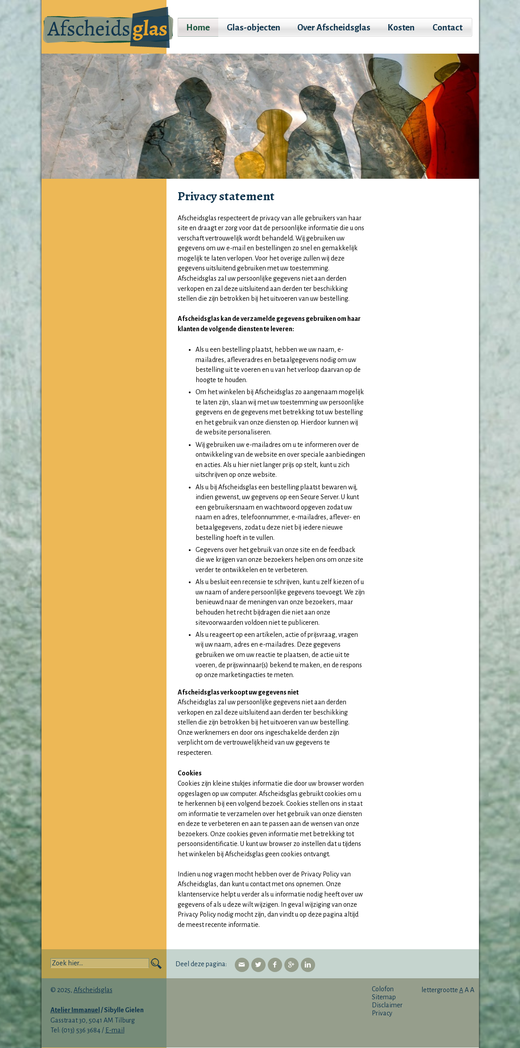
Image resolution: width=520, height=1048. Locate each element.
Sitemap (384, 997)
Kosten (401, 27)
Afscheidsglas (93, 989)
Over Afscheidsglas (333, 27)
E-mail (115, 1030)
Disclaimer (387, 1005)
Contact (447, 27)
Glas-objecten (253, 27)
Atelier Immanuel (75, 1010)
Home (198, 27)
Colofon (383, 989)
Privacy (382, 1013)
